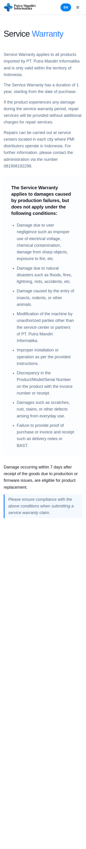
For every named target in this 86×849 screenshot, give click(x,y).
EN (66, 7)
